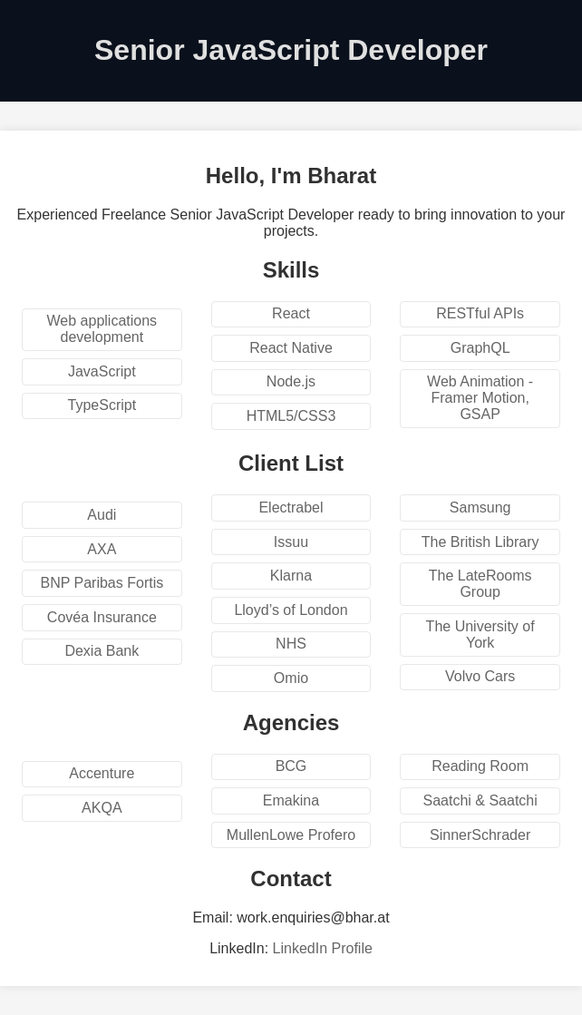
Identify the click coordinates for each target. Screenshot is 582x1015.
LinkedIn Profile (323, 948)
